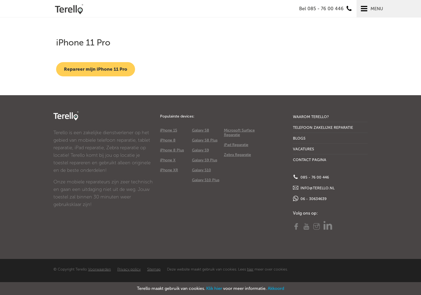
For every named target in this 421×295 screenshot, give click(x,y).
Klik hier (214, 288)
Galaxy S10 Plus (205, 180)
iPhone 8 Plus (172, 150)
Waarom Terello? (311, 117)
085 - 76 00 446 (311, 177)
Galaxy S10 (201, 170)
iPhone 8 (168, 140)
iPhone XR (169, 170)
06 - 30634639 (309, 198)
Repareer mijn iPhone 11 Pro (95, 69)
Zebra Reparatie (237, 154)
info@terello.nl (314, 187)
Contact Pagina (309, 160)
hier (250, 269)
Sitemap (154, 269)
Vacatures (303, 149)
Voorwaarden (99, 269)
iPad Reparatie (236, 145)
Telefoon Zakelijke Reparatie (323, 127)
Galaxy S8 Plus (204, 140)
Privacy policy (129, 269)
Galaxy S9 (200, 150)
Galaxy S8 (200, 130)
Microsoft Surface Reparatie (239, 132)
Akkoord (276, 288)
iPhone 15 (168, 130)
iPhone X (168, 160)
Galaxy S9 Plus (204, 160)
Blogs (299, 138)
